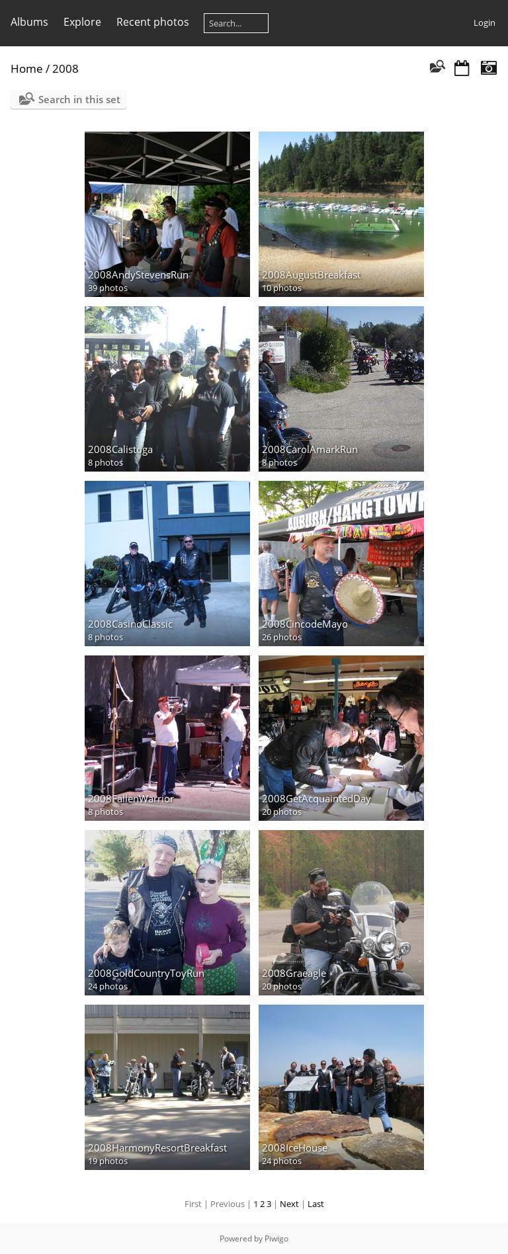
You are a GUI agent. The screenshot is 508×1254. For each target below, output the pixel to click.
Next (289, 1204)
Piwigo (276, 1238)
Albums (29, 22)
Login (484, 22)
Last (316, 1204)
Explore (82, 22)
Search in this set (79, 99)
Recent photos (152, 22)
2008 (65, 68)
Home (27, 68)
